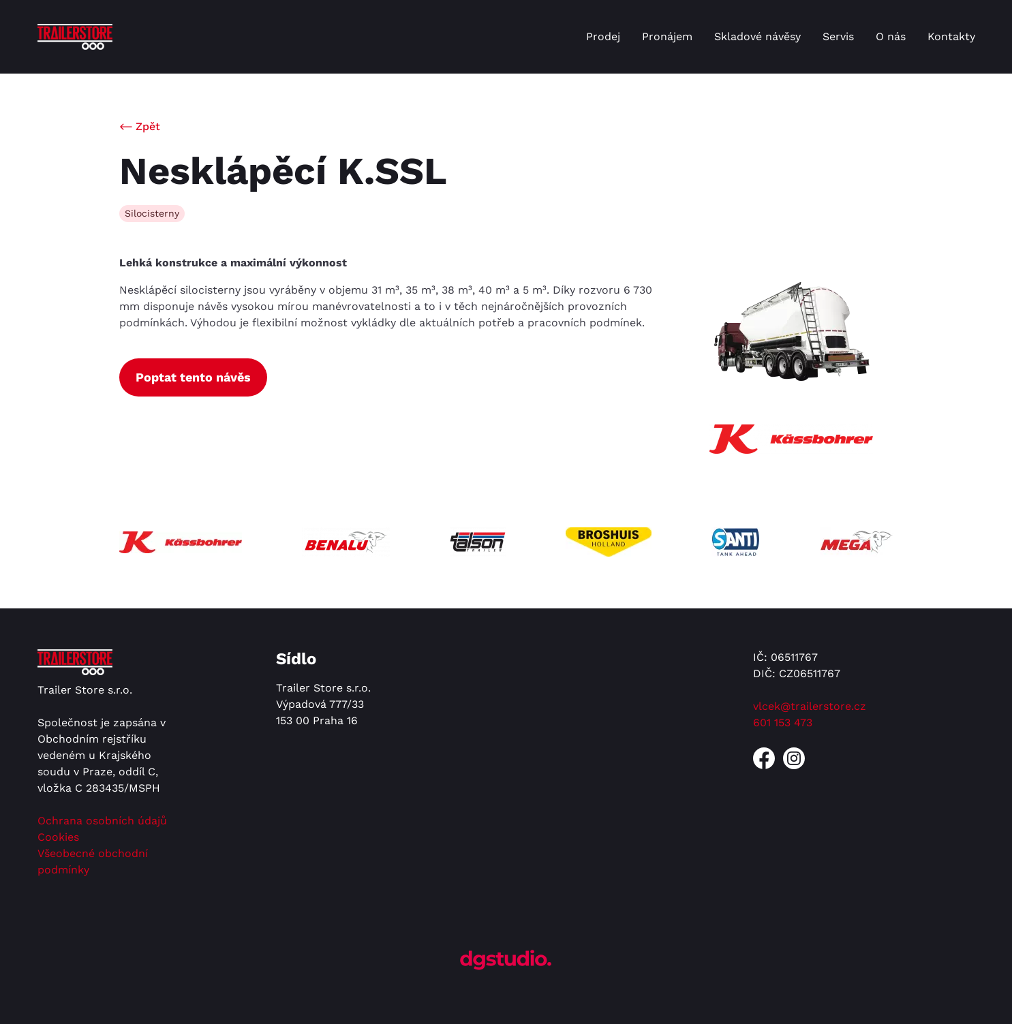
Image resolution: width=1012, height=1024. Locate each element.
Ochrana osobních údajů (102, 820)
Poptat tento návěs (193, 377)
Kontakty (951, 36)
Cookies (58, 837)
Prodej (603, 36)
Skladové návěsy (757, 36)
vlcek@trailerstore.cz (809, 706)
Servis (838, 36)
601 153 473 (782, 722)
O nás (891, 36)
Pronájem (667, 36)
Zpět (148, 126)
